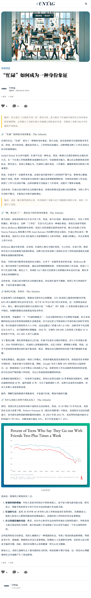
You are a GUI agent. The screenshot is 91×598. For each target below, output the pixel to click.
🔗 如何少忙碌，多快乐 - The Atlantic (20, 291)
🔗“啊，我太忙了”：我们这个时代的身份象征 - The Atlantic (32, 212)
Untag (12, 87)
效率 (4, 96)
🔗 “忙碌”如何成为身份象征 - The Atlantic (24, 134)
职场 (11, 96)
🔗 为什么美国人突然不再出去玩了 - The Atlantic (26, 399)
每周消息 (5, 68)
